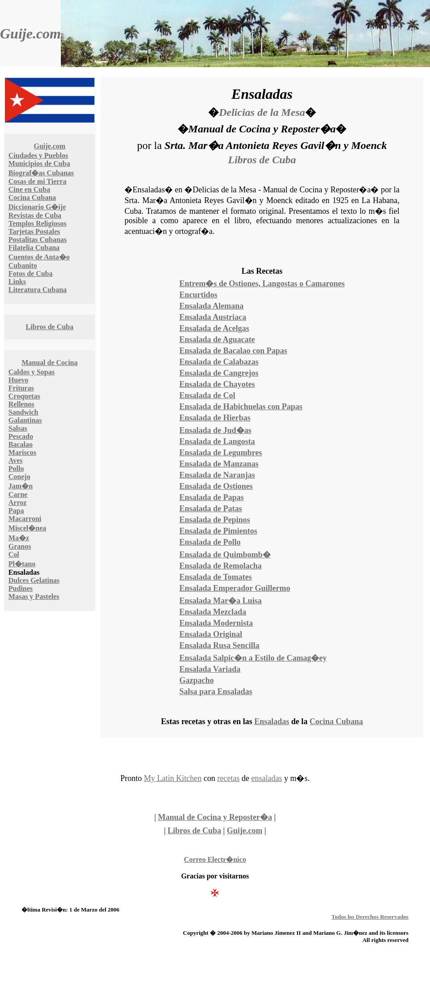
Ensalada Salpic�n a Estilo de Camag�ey (253, 657)
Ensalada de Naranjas (217, 475)
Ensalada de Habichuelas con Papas (240, 406)
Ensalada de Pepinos (214, 519)
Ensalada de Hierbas (215, 417)
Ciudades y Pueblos (38, 155)
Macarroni (25, 518)
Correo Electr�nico (215, 859)
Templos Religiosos (38, 223)
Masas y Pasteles (34, 596)
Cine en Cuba (29, 189)
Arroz (18, 502)
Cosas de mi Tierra (38, 181)
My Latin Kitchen (173, 778)
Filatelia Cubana (34, 247)
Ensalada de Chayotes (217, 384)
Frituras (21, 388)
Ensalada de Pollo (210, 542)
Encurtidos (198, 294)
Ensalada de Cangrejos (219, 373)
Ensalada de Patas (210, 508)
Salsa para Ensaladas (215, 691)
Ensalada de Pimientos (218, 530)
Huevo (18, 380)
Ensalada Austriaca (213, 317)
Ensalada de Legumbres (220, 452)
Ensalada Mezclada (213, 611)
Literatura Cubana (38, 289)
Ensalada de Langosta (217, 441)
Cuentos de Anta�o (39, 257)
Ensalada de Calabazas (219, 361)
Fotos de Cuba (31, 273)
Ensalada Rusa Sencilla (219, 645)
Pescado (21, 436)
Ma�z (19, 538)
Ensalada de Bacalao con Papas (233, 350)
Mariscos (22, 452)
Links (17, 281)
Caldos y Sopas (32, 372)
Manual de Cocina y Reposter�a (215, 817)
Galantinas (25, 420)
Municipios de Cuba (39, 163)
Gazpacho (196, 680)
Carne (18, 494)
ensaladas (266, 778)
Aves (16, 460)
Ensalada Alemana (211, 305)
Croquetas (24, 396)
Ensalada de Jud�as (215, 430)
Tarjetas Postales (34, 231)
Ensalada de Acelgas (214, 328)
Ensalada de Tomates (215, 577)
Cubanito (23, 265)
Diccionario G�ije (37, 207)
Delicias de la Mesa (262, 112)
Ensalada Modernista (216, 623)
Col (14, 554)
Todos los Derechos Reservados (370, 916)
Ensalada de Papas (211, 497)
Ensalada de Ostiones (216, 486)
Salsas (18, 428)
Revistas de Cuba (35, 215)
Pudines (21, 588)
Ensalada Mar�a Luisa (220, 600)
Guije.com (30, 33)
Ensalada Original (211, 634)
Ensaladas (271, 721)
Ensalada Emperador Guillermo (234, 588)
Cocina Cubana (32, 197)
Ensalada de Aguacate (217, 339)
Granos (20, 546)
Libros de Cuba (49, 327)
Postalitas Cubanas (38, 239)
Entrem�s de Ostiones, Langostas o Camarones (262, 283)
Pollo (16, 468)
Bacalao (21, 444)
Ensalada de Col (207, 395)
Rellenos (21, 404)
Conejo (19, 476)
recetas (228, 778)
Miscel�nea (27, 528)
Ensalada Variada (210, 669)
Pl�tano (22, 564)
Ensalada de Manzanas (219, 463)
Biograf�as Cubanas (41, 173)
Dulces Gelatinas (34, 580)
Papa (16, 510)
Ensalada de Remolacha (220, 565)
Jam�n (21, 486)
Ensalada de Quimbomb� (225, 554)
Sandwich (23, 412)
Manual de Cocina (49, 362)
